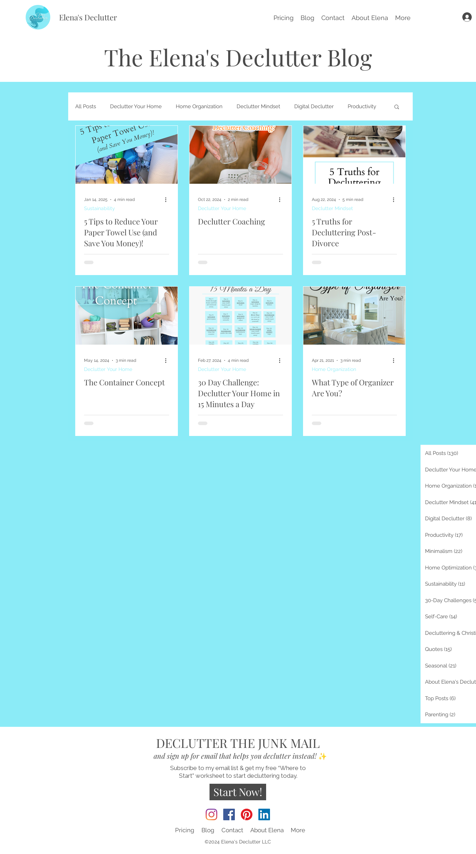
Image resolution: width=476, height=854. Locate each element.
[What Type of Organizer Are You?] (354, 316)
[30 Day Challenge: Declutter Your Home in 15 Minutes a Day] (240, 316)
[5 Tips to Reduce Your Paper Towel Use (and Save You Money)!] (127, 155)
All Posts (85, 106)
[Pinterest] (246, 814)
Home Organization (199, 106)
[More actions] (168, 199)
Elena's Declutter (88, 17)
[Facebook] (229, 814)
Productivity (362, 106)
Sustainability (99, 208)
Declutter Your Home (136, 106)
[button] (403, 17)
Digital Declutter (314, 106)
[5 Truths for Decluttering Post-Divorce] (354, 155)
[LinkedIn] (264, 814)
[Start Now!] (238, 792)
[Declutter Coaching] (240, 155)
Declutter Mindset (258, 106)
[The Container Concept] (127, 316)
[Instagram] (211, 814)
